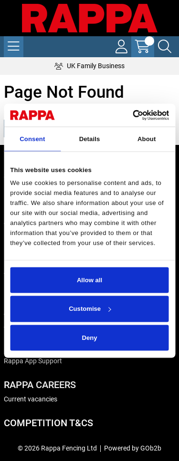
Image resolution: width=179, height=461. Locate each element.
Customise (90, 308)
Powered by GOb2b (132, 448)
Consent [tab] (32, 139)
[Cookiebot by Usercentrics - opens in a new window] (128, 115)
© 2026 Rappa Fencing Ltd (57, 448)
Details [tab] (89, 139)
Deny (89, 337)
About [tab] (146, 139)
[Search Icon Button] (164, 46)
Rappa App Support (33, 361)
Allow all (89, 279)
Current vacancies (30, 399)
